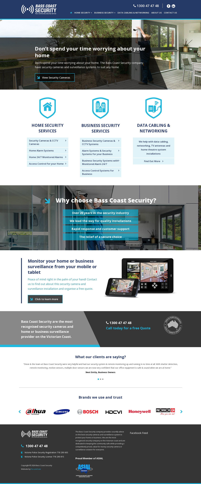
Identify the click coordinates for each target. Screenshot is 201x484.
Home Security (83, 12)
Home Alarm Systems (41, 150)
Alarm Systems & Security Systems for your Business (97, 152)
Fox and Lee (36, 469)
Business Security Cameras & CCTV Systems (98, 142)
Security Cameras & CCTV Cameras (43, 142)
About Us (156, 12)
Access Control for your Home (46, 163)
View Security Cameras (56, 77)
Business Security (104, 12)
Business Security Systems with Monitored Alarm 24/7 (100, 162)
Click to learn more (46, 299)
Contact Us (170, 12)
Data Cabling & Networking (133, 12)
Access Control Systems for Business (98, 172)
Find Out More (152, 161)
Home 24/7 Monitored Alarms (46, 157)
